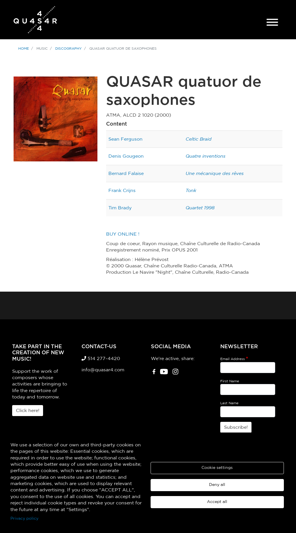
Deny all (217, 485)
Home (23, 48)
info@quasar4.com (103, 370)
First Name (229, 381)
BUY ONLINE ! (122, 234)
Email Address (232, 359)
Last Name (229, 403)
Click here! (27, 410)
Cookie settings (217, 468)
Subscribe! (236, 427)
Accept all (217, 502)
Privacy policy (24, 519)
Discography (68, 48)
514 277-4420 (101, 358)
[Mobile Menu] (272, 23)
